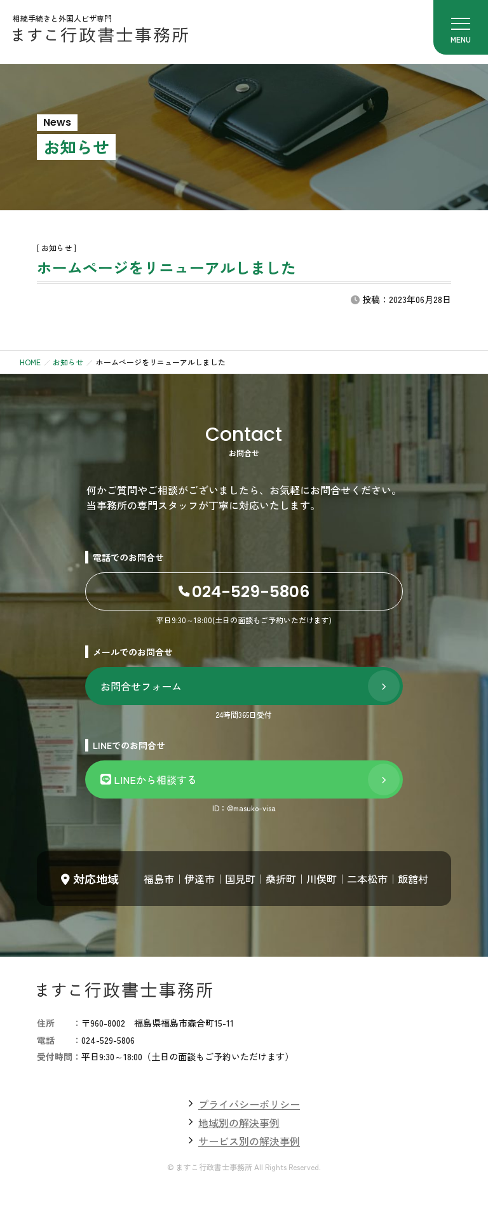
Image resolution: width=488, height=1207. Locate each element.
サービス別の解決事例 (249, 1141)
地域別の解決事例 (239, 1122)
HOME (30, 361)
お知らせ (68, 361)
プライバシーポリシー (249, 1104)
